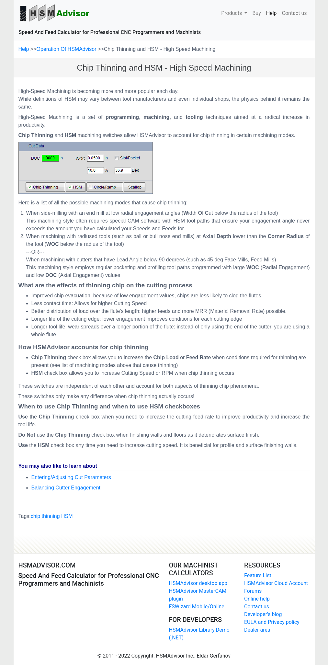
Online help (257, 599)
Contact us (294, 12)
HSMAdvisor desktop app (198, 583)
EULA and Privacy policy (272, 622)
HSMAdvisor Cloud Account (276, 583)
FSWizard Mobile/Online (196, 606)
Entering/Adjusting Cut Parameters (71, 477)
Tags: (45, 516)
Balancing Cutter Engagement (65, 487)
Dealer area (257, 630)
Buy (256, 12)
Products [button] (232, 13)
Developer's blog (263, 614)
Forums (253, 591)
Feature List (257, 575)
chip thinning (45, 516)
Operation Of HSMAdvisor (67, 49)
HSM (67, 516)
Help (272, 12)
